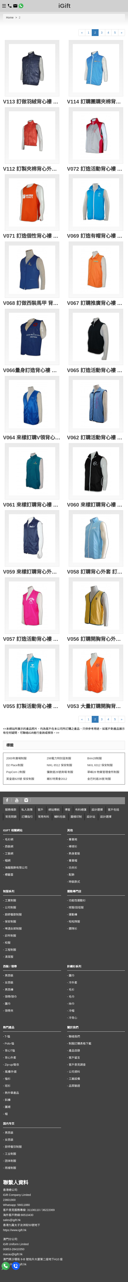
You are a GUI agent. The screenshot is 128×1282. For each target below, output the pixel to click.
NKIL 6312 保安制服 (100, 765)
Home (10, 17)
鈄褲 (7, 1099)
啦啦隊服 (74, 921)
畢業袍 (73, 839)
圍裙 (7, 1107)
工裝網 (9, 853)
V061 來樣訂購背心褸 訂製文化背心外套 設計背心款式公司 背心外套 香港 (32, 505)
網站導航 (54, 809)
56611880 (23, 1205)
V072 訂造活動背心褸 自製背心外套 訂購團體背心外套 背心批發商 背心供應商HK (96, 169)
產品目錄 (74, 1050)
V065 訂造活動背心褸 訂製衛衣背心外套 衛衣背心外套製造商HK (96, 370)
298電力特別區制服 (59, 758)
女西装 (9, 1139)
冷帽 (71, 1010)
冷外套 (73, 982)
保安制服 (10, 921)
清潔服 (9, 956)
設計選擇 (97, 809)
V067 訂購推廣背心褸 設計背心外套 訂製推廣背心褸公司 (96, 303)
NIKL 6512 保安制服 (59, 765)
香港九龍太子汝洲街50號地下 (21, 1225)
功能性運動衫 (77, 900)
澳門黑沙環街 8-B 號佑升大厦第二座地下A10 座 (33, 1259)
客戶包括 (113, 809)
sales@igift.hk (12, 1220)
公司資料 (74, 1071)
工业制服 (10, 1153)
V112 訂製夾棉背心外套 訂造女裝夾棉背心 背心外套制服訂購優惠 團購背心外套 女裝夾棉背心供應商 (32, 169)
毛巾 (71, 996)
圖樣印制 (76, 816)
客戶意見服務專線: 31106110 (21, 1210)
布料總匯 (80, 809)
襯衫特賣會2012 (57, 778)
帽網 (7, 860)
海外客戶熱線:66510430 (18, 1215)
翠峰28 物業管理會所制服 (103, 772)
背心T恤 (10, 1050)
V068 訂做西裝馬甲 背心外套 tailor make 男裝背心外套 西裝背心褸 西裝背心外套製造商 (32, 303)
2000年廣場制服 (16, 758)
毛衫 (71, 989)
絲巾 (71, 1003)
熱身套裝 (74, 853)
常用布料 (43, 816)
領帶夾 (9, 1010)
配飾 (71, 874)
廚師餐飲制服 (13, 914)
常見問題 (11, 816)
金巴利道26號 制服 (99, 778)
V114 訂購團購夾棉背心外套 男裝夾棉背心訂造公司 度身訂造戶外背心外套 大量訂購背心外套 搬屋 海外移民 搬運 (96, 101)
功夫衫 (73, 867)
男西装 (9, 1132)
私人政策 (27, 809)
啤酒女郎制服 (13, 928)
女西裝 (9, 982)
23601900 (9, 1199)
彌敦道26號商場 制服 (60, 772)
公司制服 (10, 907)
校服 (7, 942)
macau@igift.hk (13, 1254)
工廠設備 (74, 1078)
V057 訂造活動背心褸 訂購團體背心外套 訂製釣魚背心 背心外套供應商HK (32, 639)
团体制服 (10, 1160)
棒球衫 (73, 846)
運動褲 (73, 914)
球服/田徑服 (76, 907)
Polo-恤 (9, 1043)
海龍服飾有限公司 (16, 867)
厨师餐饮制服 (13, 1146)
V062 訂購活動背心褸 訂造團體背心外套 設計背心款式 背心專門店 (96, 437)
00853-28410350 (13, 1249)
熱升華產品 (12, 1092)
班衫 (7, 1085)
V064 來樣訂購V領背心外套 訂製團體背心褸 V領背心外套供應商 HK (32, 437)
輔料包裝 (60, 816)
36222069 (48, 1210)
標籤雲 (9, 874)
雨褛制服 (10, 1167)
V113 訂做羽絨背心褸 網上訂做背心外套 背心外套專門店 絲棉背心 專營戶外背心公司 (32, 101)
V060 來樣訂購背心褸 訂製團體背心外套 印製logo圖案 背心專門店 (96, 505)
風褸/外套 (11, 1071)
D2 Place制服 (14, 765)
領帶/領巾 (11, 996)
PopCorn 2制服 (15, 772)
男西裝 (9, 975)
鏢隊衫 (73, 928)
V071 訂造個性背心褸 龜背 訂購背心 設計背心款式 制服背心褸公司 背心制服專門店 (32, 236)
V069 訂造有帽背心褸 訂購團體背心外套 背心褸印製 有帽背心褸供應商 (96, 236)
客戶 (40, 809)
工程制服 (10, 949)
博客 (67, 809)
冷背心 (73, 1017)
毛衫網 (9, 839)
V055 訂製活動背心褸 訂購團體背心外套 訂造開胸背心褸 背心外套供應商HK (32, 706)
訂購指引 (27, 816)
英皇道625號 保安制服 (20, 778)
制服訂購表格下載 (80, 1043)
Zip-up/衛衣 (12, 1064)
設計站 (91, 816)
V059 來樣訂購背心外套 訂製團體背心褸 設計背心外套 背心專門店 (32, 572)
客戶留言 (74, 1057)
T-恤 (7, 1036)
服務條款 (10, 809)
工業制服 (10, 900)
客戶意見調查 (77, 1064)
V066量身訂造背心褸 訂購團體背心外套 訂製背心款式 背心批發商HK (32, 370)
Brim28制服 (94, 758)
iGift (64, 5)
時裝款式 (74, 881)
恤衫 (7, 1078)
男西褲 (9, 989)
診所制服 (10, 935)
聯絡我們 (74, 1036)
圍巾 (7, 1003)
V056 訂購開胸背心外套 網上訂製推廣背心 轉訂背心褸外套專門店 (96, 639)
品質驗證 (74, 1085)
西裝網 (9, 846)
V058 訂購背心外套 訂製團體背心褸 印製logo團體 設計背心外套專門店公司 (96, 572)
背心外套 (10, 1057)
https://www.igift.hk (14, 1230)
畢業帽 (73, 860)
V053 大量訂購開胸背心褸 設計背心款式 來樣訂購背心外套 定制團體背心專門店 (96, 706)
